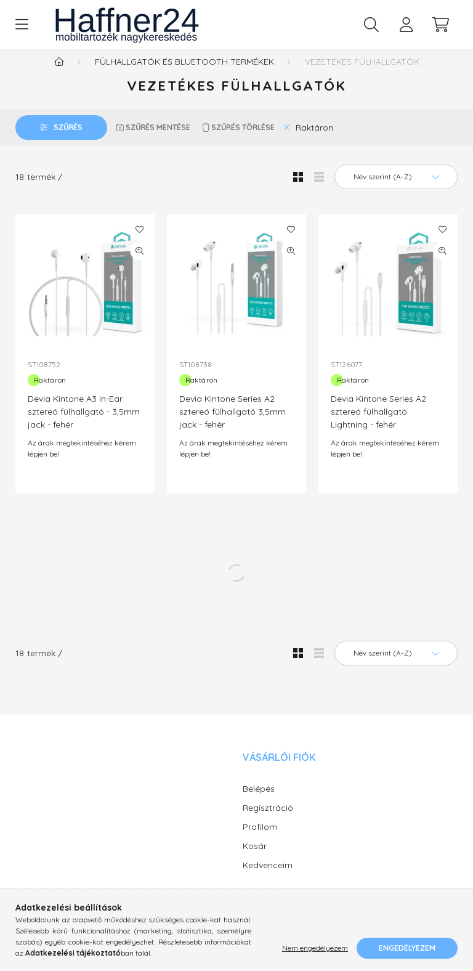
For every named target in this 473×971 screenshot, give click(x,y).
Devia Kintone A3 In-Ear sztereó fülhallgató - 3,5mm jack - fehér (84, 423)
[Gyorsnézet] (139, 263)
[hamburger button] (21, 24)
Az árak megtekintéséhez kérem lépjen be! (82, 460)
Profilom (260, 839)
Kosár (255, 858)
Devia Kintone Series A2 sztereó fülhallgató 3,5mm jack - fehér (232, 423)
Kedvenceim (268, 877)
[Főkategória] (59, 73)
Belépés (259, 800)
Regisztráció (268, 820)
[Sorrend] (396, 189)
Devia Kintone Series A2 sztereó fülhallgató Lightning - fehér (378, 423)
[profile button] (406, 24)
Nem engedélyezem (315, 948)
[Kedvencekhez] (139, 241)
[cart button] (440, 24)
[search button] (371, 24)
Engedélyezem (407, 948)
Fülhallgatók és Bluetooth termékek (184, 73)
